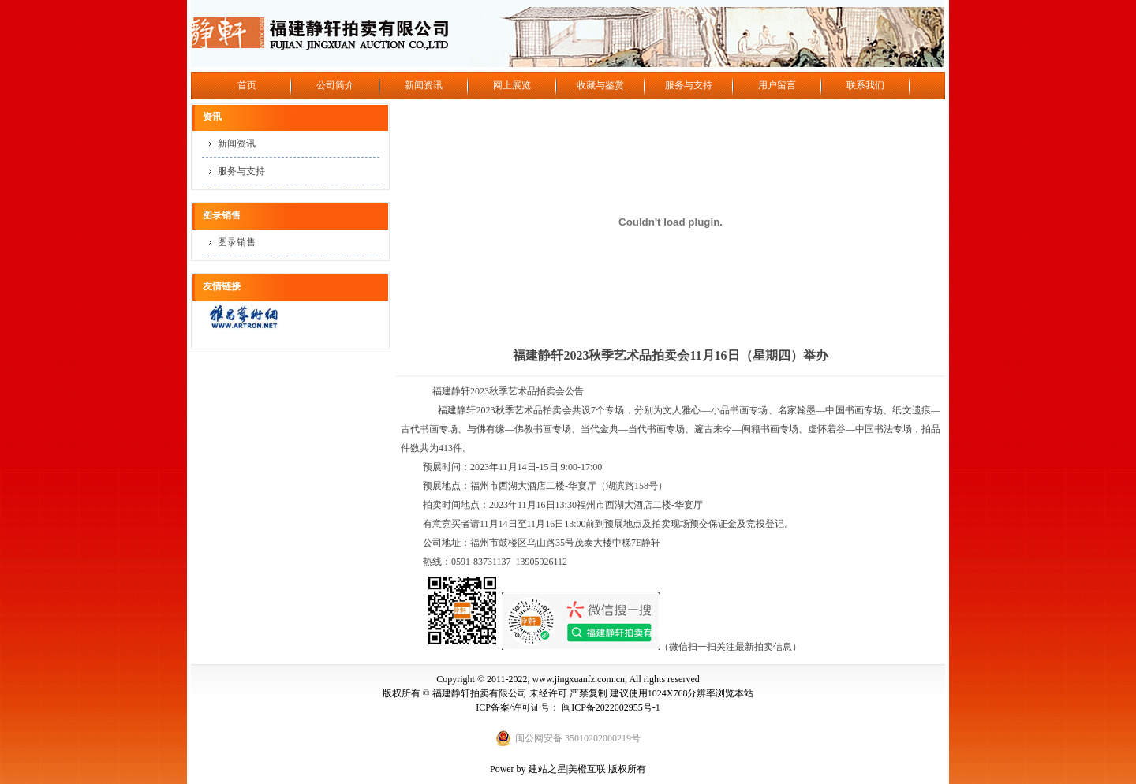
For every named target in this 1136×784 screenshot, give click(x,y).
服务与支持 (688, 85)
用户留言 (777, 85)
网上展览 (512, 85)
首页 (246, 85)
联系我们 (865, 85)
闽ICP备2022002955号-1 (611, 707)
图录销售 (237, 242)
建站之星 (547, 769)
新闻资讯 (424, 85)
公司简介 (335, 85)
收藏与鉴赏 (600, 85)
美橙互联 (587, 769)
